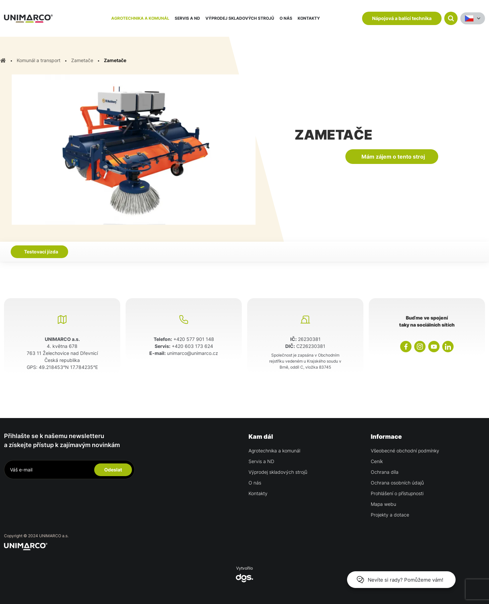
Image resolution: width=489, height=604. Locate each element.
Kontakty (309, 18)
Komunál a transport (38, 60)
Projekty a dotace (390, 515)
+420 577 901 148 (193, 339)
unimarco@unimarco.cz (192, 353)
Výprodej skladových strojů (239, 18)
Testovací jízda (41, 251)
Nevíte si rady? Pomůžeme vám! (399, 580)
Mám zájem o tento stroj (393, 156)
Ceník (377, 461)
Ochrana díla (384, 472)
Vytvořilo (244, 574)
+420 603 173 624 (192, 346)
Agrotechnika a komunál (140, 18)
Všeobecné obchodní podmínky (405, 450)
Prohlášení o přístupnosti (397, 493)
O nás (286, 18)
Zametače (82, 60)
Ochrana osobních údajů (397, 482)
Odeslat (113, 469)
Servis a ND (187, 18)
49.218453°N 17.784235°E (68, 367)
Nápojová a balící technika (402, 18)
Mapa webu (383, 504)
